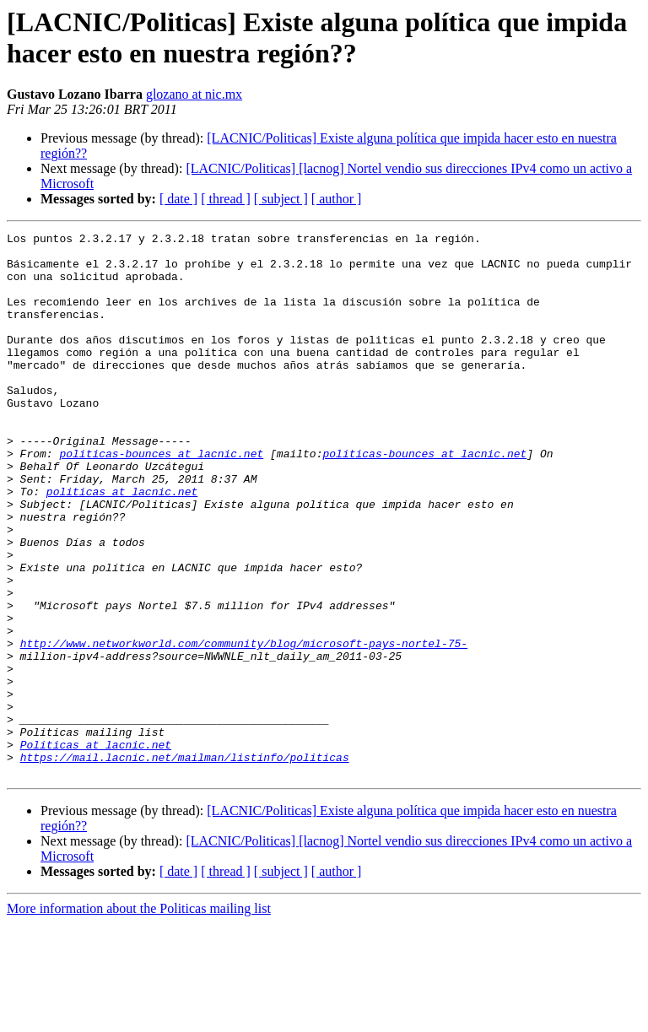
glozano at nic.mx (194, 94)
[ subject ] (281, 199)
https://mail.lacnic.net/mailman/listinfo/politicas (184, 863)
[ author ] (336, 199)
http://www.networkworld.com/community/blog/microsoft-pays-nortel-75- (243, 726)
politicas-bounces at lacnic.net (161, 498)
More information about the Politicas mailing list (139, 1017)
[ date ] (178, 199)
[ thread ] (226, 199)
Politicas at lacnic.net (95, 848)
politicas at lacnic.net (121, 544)
